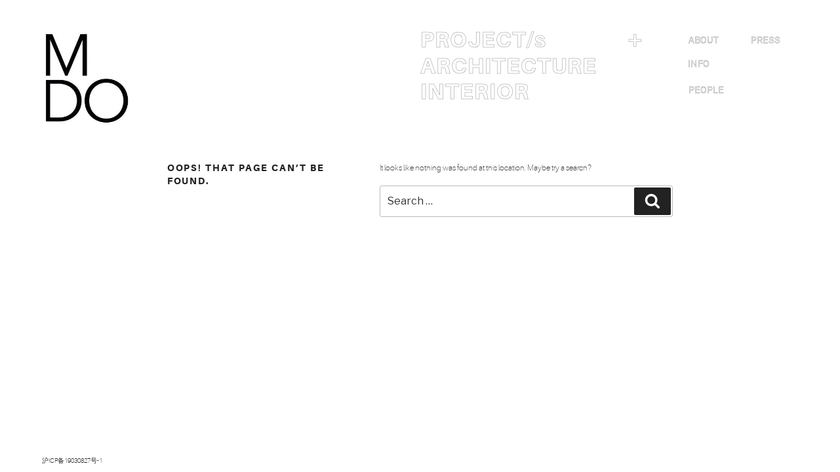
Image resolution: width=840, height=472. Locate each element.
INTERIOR (474, 91)
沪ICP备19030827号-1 (72, 460)
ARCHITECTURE (508, 66)
